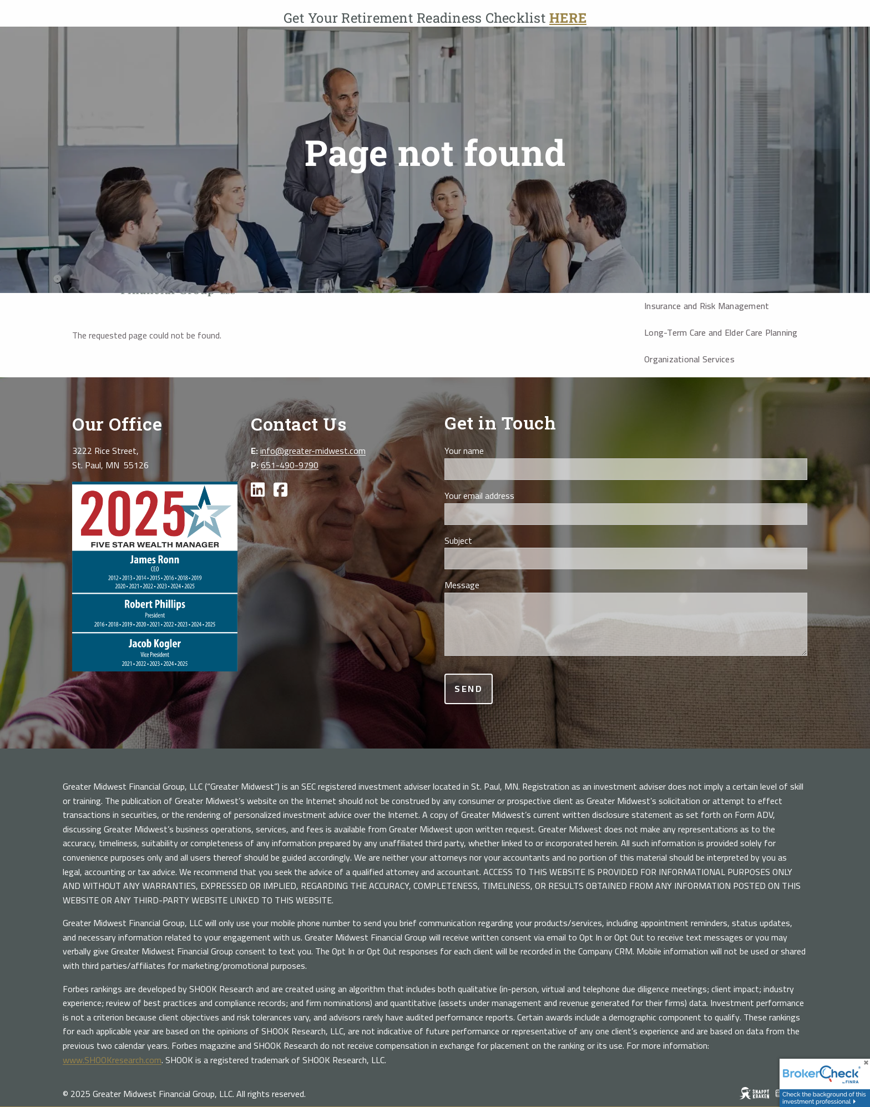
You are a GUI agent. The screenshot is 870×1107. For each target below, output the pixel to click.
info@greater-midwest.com (313, 450)
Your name (502, 451)
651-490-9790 (289, 465)
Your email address (517, 496)
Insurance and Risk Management (706, 305)
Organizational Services (689, 359)
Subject (496, 541)
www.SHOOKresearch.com (112, 1060)
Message (499, 585)
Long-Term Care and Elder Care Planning (721, 332)
